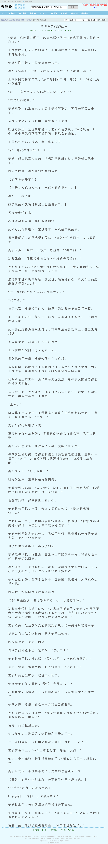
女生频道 (12, 13)
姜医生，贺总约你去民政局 (24, 20)
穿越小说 (33, 13)
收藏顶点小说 (29, 1)
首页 (3, 13)
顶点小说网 (14, 6)
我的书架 (84, 13)
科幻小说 (74, 13)
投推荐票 (33, 30)
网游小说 (64, 13)
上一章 (40, 30)
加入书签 (68, 30)
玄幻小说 (43, 13)
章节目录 (50, 30)
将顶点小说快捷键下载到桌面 (12, 1)
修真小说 (53, 13)
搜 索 (73, 7)
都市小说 (22, 13)
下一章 (60, 30)
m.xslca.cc (95, 7)
